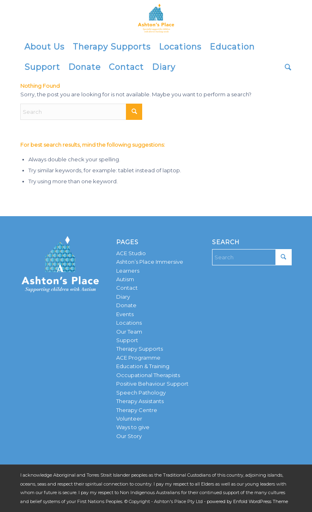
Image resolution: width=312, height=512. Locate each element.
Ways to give (133, 427)
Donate (126, 305)
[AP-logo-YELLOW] (156, 18)
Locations (129, 322)
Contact (127, 287)
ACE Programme (138, 357)
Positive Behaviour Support (152, 383)
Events (125, 314)
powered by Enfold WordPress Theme (247, 501)
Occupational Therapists (148, 375)
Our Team (129, 331)
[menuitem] (44, 47)
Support (127, 340)
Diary (123, 296)
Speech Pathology (141, 392)
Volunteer (129, 418)
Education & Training (142, 366)
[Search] (286, 67)
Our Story (129, 436)
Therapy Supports (139, 348)
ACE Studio (131, 253)
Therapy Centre (136, 410)
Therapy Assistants (140, 401)
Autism (125, 279)
